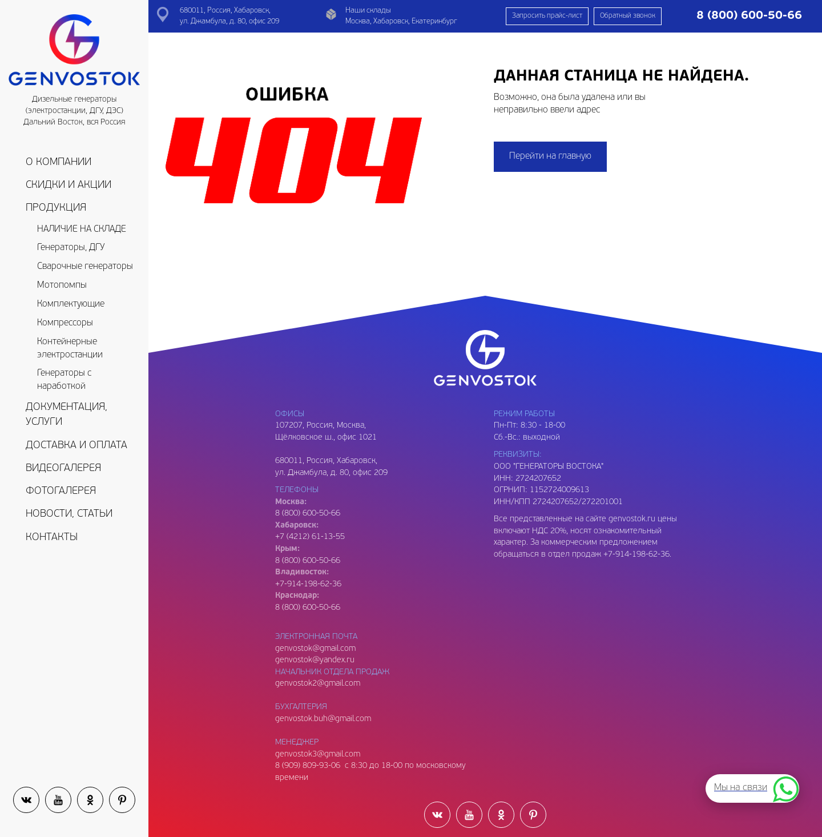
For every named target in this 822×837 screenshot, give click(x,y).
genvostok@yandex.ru (314, 660)
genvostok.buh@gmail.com (323, 719)
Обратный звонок (627, 16)
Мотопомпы (62, 285)
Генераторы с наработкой (64, 380)
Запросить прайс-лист (547, 16)
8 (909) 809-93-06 (307, 766)
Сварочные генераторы (85, 266)
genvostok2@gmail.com (317, 683)
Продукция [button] (56, 208)
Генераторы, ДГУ (70, 247)
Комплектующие (70, 304)
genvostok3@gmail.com (317, 754)
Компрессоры (65, 323)
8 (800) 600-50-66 (307, 561)
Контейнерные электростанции (70, 348)
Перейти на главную (550, 156)
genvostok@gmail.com (315, 649)
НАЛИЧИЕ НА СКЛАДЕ (81, 229)
